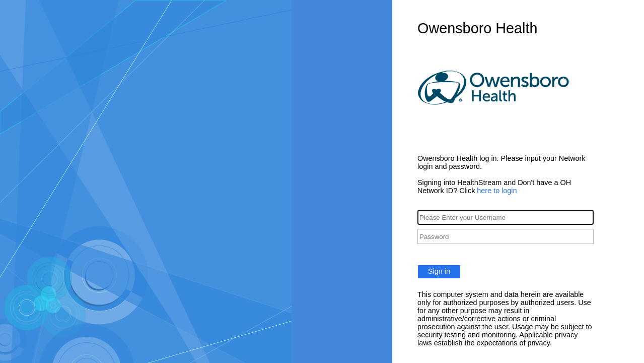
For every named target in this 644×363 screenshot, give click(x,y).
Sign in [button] (439, 271)
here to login (497, 191)
